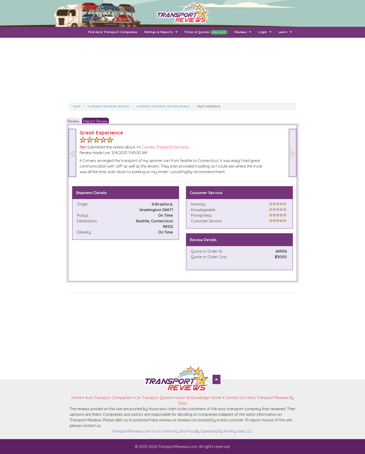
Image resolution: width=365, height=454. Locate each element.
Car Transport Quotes (154, 397)
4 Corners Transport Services (162, 147)
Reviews (241, 32)
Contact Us (234, 397)
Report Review (95, 121)
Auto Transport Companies (108, 397)
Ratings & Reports (158, 32)
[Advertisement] (182, 70)
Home (76, 397)
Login (262, 32)
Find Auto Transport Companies (112, 32)
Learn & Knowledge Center (199, 397)
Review (73, 121)
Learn (282, 32)
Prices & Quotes (206, 32)
